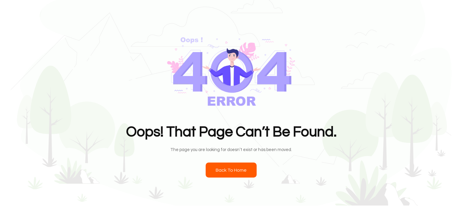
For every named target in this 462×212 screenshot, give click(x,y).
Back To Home (231, 170)
